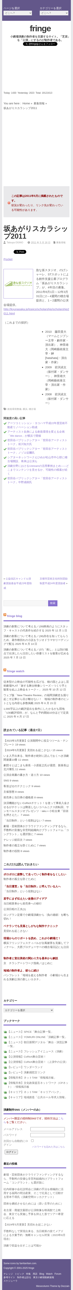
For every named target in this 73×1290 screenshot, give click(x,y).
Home (26, 103)
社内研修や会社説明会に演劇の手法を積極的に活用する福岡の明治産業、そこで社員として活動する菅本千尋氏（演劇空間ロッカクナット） (33, 1193)
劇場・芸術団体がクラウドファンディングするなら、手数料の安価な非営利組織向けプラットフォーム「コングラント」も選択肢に (36, 830)
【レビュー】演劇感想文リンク (26, 1072)
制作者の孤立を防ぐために (20, 845)
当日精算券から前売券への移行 (23, 903)
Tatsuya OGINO (15, 242)
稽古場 (32, 409)
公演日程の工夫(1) (15, 909)
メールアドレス (13, 1129)
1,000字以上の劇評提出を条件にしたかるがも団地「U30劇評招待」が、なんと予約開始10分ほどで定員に (36, 712)
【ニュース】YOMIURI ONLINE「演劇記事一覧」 (37, 1037)
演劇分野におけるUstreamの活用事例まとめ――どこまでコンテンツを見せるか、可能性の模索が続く (38, 469)
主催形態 (9, 791)
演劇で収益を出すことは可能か (23, 1245)
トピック (19, 1274)
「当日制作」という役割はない (23, 820)
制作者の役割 (12, 851)
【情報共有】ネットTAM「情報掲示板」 (31, 1077)
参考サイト (9, 1277)
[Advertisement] (36, 69)
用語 (35, 1274)
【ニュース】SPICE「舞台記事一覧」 (30, 1031)
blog (41, 1274)
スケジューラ (11, 1281)
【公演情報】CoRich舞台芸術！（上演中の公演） (37, 1061)
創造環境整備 (14, 409)
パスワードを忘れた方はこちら (48, 1146)
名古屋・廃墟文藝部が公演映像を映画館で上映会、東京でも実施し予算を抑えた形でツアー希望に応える (33, 1214)
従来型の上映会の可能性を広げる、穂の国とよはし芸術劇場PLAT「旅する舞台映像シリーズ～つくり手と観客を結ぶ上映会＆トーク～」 (36, 685)
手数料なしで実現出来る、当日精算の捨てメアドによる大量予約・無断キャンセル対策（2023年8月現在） (34, 1235)
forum (58, 1274)
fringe (40, 28)
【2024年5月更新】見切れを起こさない (28, 750)
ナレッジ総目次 (13, 839)
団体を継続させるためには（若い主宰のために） (33, 1203)
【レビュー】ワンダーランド (25, 1067)
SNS (6, 780)
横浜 (25, 409)
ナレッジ (8, 1274)
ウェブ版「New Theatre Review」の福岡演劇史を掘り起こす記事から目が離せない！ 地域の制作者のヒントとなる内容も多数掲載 (36, 699)
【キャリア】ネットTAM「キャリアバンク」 (34, 1092)
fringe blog (14, 616)
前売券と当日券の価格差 (18, 797)
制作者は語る (24, 1277)
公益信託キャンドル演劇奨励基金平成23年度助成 (18, 583)
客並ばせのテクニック (17, 786)
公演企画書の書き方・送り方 (21, 774)
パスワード (10, 1135)
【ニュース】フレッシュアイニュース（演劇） (36, 1051)
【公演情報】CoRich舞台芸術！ (26, 1056)
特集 (28, 1274)
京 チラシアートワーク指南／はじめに (28, 963)
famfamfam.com (27, 1263)
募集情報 (39, 103)
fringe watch (15, 671)
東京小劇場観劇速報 (43, 1277)
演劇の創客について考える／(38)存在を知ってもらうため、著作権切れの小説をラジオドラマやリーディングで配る (36, 640)
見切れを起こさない (16, 931)
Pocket (8, 259)
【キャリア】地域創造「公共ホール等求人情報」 (37, 1097)
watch (49, 1274)
